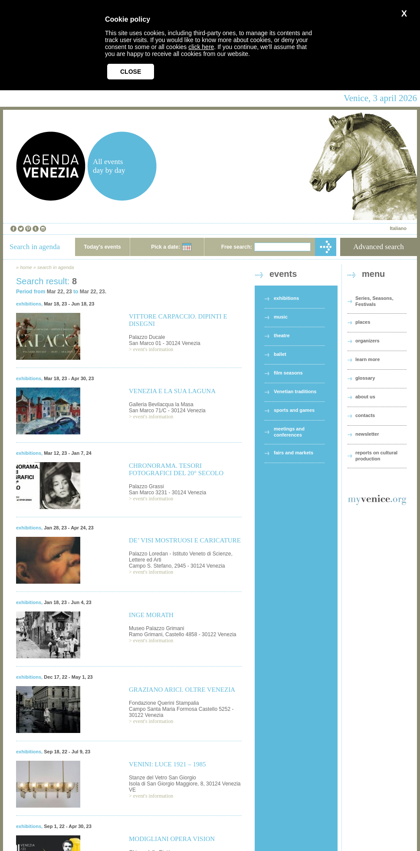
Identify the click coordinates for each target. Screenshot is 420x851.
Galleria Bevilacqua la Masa (161, 404)
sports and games (294, 410)
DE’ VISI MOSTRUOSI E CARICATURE (185, 540)
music (281, 316)
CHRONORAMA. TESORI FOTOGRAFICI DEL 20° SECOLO (176, 469)
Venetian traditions (295, 391)
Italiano (398, 228)
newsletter (367, 434)
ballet (280, 354)
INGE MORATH (151, 614)
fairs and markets (293, 452)
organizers (367, 340)
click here (201, 46)
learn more (367, 359)
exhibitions (28, 303)
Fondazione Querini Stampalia (164, 703)
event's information (153, 349)
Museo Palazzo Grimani (156, 628)
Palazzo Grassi (146, 486)
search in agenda (55, 267)
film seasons (288, 372)
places (362, 322)
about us (365, 396)
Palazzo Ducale (147, 337)
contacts (365, 415)
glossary (365, 378)
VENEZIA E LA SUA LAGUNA (172, 391)
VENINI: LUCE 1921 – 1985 (167, 764)
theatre (282, 335)
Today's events (102, 247)
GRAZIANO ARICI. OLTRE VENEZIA (182, 689)
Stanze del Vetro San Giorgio (162, 778)
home (26, 267)
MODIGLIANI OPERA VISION (172, 838)
